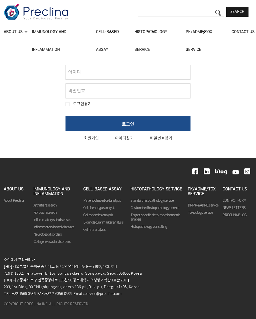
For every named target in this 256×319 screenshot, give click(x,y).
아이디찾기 (124, 138)
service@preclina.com (102, 294)
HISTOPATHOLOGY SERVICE (156, 189)
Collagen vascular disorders (52, 242)
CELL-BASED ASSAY (102, 189)
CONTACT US (234, 189)
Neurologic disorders (48, 235)
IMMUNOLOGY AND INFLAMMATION (52, 191)
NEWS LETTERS (234, 208)
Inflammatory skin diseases (52, 220)
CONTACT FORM (234, 201)
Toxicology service (200, 213)
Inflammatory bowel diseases (54, 227)
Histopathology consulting (148, 227)
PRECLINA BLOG (234, 215)
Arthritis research (45, 205)
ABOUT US (14, 189)
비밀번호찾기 (161, 138)
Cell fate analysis (94, 230)
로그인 (128, 124)
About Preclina (14, 201)
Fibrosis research (45, 213)
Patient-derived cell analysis (102, 201)
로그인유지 (82, 104)
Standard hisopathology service (152, 201)
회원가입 (91, 138)
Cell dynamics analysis (98, 215)
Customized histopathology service (154, 208)
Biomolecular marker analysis (103, 223)
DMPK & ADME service (203, 205)
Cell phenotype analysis (99, 208)
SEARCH (237, 12)
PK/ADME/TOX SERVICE (202, 191)
